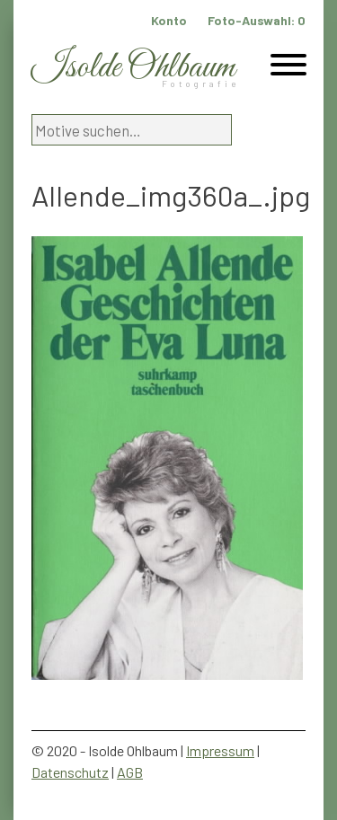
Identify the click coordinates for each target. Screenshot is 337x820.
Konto (169, 20)
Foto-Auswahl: (257, 20)
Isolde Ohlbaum (133, 68)
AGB (130, 771)
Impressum (220, 750)
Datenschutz (70, 771)
